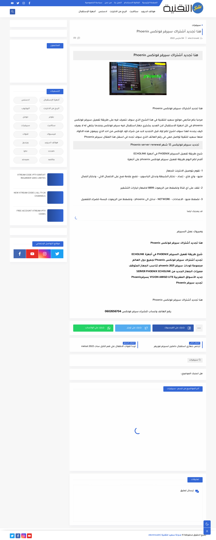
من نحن (108, 3)
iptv (25, 151)
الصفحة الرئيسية (149, 3)
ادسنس (102, 12)
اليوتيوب (25, 109)
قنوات (25, 134)
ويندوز (25, 143)
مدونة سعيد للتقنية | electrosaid (165, 535)
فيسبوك (51, 134)
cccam (51, 151)
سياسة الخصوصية (93, 3)
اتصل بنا (118, 3)
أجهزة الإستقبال (87, 12)
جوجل (25, 117)
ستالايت (134, 12)
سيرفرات (196, 25)
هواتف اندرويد (148, 12)
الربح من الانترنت (118, 12)
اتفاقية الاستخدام (132, 3)
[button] (173, 328)
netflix (51, 160)
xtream (25, 160)
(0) (76, 38)
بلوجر (51, 117)
